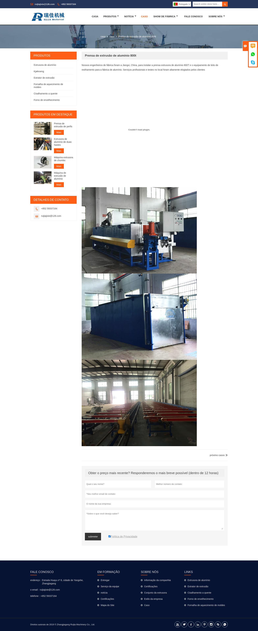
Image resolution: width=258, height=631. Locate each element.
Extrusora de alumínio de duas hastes (63, 142)
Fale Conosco (193, 16)
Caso (144, 16)
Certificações (107, 599)
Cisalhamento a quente (45, 93)
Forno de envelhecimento (47, 100)
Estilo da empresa (153, 599)
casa (103, 36)
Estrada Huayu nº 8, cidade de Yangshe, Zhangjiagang (62, 582)
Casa (95, 16)
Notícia (130, 16)
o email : (34, 589)
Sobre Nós (217, 16)
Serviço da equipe (110, 586)
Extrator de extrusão (44, 77)
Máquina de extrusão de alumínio (60, 176)
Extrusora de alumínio (45, 65)
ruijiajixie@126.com (45, 4)
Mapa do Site (107, 605)
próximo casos (217, 455)
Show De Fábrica (165, 16)
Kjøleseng (39, 71)
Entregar (105, 580)
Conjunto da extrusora (155, 592)
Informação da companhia (157, 580)
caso (112, 36)
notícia (104, 592)
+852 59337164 (68, 4)
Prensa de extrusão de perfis (63, 125)
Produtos (111, 16)
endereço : (35, 580)
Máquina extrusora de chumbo (63, 159)
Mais (58, 132)
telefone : (35, 596)
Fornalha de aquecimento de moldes (206, 605)
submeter (93, 536)
